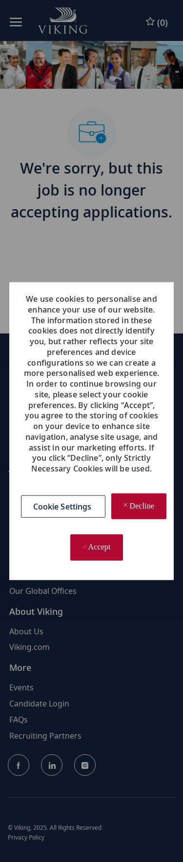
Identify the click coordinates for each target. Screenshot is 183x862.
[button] (63, 506)
